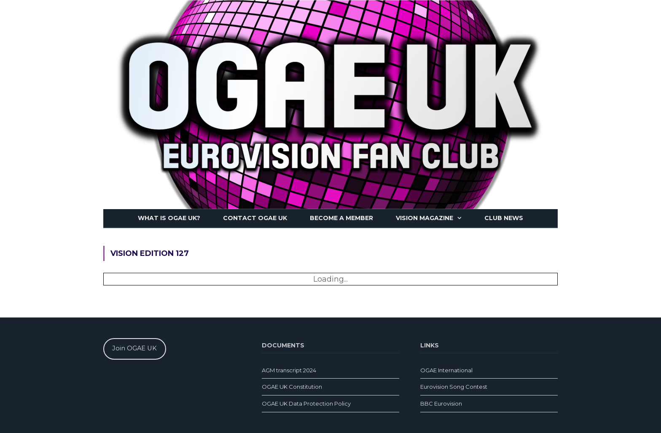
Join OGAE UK (134, 348)
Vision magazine (424, 218)
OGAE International (446, 370)
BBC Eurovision (441, 403)
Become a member (341, 218)
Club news (503, 218)
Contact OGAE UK (255, 218)
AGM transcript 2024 (289, 370)
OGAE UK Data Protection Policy (306, 403)
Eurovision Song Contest (453, 386)
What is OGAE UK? (169, 218)
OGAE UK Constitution (292, 386)
